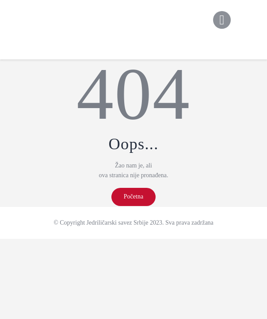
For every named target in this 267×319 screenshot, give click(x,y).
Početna (133, 196)
